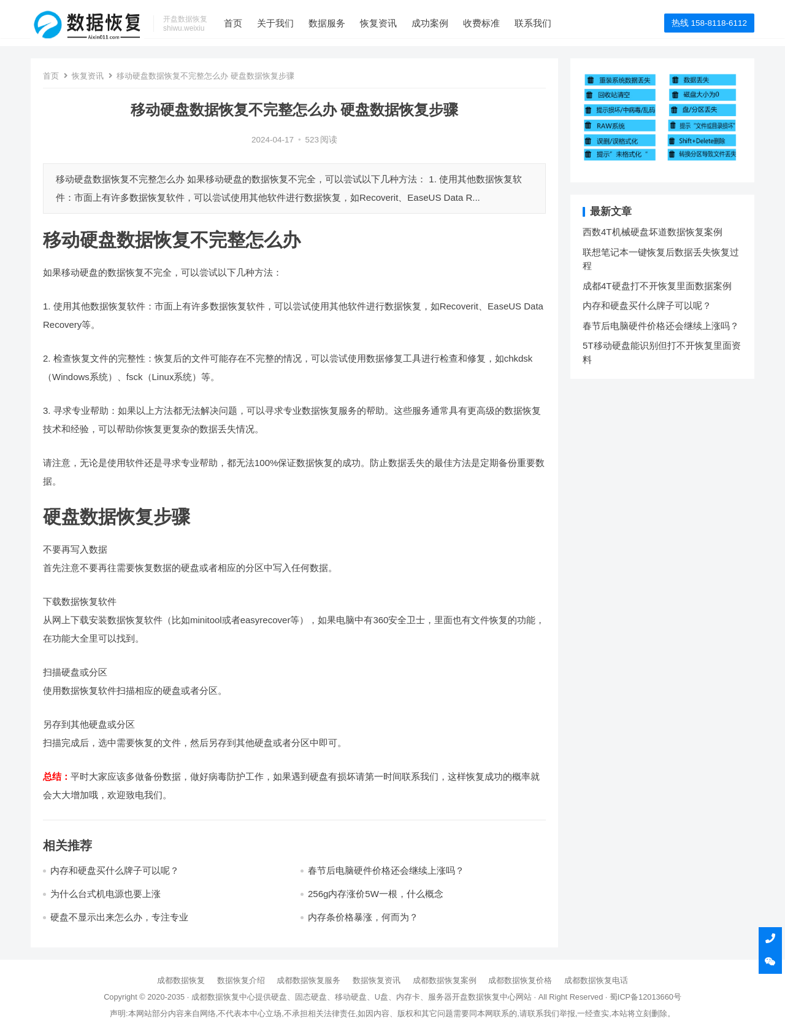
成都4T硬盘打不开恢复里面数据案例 (657, 286)
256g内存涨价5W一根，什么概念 (375, 893)
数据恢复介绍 (241, 980)
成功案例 (446, 23)
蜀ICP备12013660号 (645, 996)
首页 (249, 23)
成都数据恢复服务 (308, 980)
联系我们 (549, 23)
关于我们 (292, 23)
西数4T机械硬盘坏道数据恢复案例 (652, 232)
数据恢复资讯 (376, 980)
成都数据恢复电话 (596, 980)
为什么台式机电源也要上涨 (105, 893)
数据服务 (343, 23)
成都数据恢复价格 (520, 980)
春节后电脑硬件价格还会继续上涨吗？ (386, 870)
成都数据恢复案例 (445, 980)
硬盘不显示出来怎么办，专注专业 (119, 917)
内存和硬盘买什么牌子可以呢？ (114, 870)
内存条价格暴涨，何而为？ (363, 917)
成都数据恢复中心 (223, 996)
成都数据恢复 (181, 980)
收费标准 (498, 23)
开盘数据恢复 (476, 996)
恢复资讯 (395, 23)
